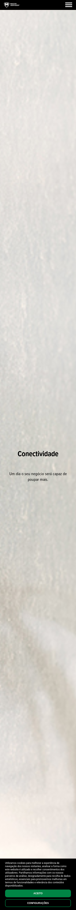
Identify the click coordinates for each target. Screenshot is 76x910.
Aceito (38, 893)
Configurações (38, 903)
